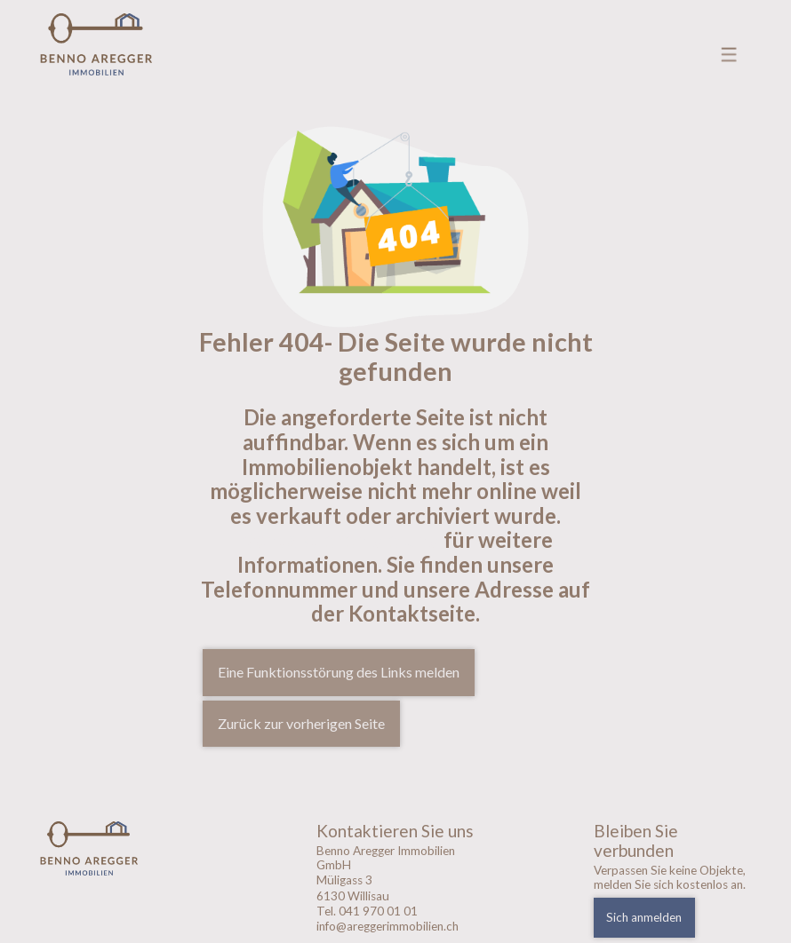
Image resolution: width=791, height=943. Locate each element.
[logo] (119, 848)
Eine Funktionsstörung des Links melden (338, 671)
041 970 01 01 (378, 911)
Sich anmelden (644, 917)
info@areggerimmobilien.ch (387, 926)
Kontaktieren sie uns (339, 539)
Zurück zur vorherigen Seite (301, 723)
